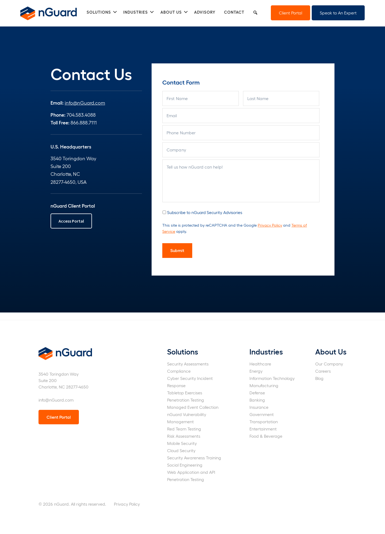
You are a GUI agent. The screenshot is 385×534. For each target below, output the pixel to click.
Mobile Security (182, 443)
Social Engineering (184, 464)
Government (261, 414)
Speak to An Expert (338, 12)
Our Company (329, 363)
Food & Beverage (265, 435)
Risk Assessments (183, 435)
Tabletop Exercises (184, 392)
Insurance (258, 407)
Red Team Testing (184, 428)
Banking (257, 399)
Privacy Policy (270, 225)
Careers (323, 370)
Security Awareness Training (194, 457)
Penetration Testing (185, 399)
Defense (257, 392)
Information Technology (272, 378)
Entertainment (263, 428)
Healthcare (260, 363)
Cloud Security (181, 450)
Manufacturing (263, 385)
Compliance (179, 370)
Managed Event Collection (192, 407)
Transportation (263, 421)
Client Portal (290, 12)
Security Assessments (188, 363)
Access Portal (71, 221)
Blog (319, 378)
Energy (256, 370)
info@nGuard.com (85, 102)
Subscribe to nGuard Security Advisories (204, 212)
